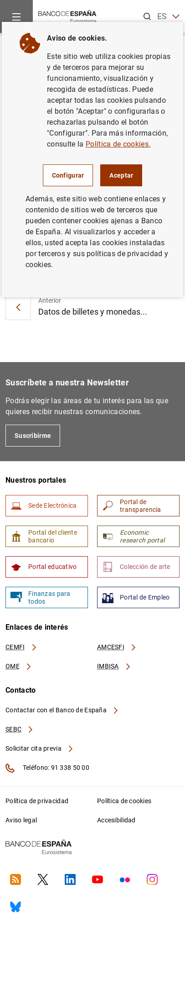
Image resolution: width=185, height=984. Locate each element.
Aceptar (121, 175)
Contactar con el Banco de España (62, 710)
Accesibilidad (116, 820)
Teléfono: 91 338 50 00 (47, 768)
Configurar (68, 175)
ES (168, 16)
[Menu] (16, 16)
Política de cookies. (118, 144)
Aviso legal (21, 820)
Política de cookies (124, 801)
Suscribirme (33, 435)
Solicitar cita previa (39, 748)
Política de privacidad (36, 801)
